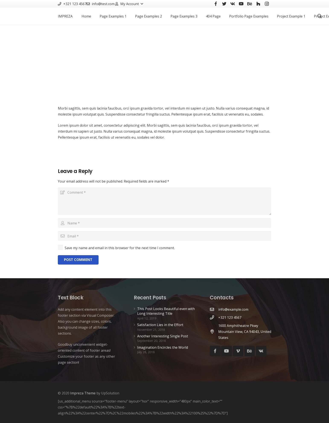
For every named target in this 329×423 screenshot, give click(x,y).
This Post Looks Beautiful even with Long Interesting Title (166, 311)
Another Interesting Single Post (162, 336)
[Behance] (249, 351)
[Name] (164, 223)
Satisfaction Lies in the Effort (160, 324)
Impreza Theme (83, 393)
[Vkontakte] (261, 351)
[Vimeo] (238, 351)
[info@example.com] (214, 309)
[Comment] (164, 201)
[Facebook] (215, 351)
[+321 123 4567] (214, 317)
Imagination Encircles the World (162, 347)
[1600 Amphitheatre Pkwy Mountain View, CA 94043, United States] (214, 331)
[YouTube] (226, 351)
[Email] (164, 236)
